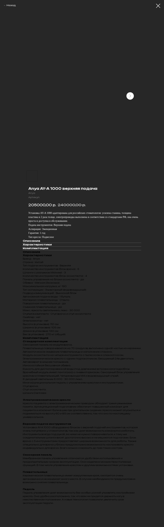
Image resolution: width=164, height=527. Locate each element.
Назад (11, 5)
